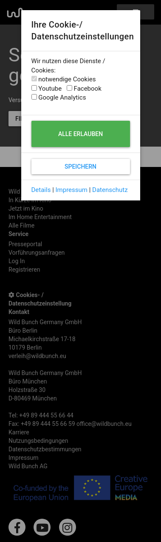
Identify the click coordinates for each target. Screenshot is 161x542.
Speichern (80, 166)
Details (41, 190)
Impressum (72, 190)
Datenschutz (110, 190)
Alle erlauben (80, 134)
